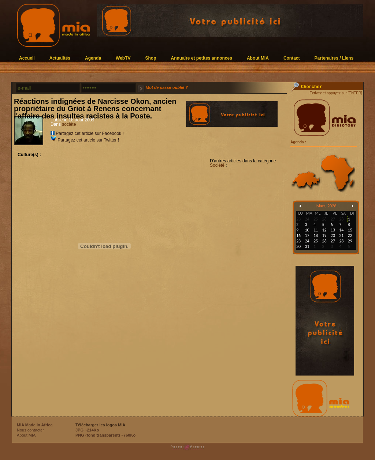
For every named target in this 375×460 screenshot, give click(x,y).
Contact (291, 58)
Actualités (59, 58)
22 (350, 235)
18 (315, 235)
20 (333, 235)
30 (298, 246)
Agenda (93, 58)
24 (307, 241)
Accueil (27, 58)
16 (298, 235)
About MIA (258, 58)
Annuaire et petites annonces (201, 58)
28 (341, 241)
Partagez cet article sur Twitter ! (85, 140)
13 (333, 230)
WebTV (123, 58)
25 (315, 241)
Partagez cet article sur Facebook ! (87, 133)
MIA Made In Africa (35, 425)
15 (350, 230)
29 (350, 241)
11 (315, 230)
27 (333, 241)
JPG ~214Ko (87, 430)
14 (341, 230)
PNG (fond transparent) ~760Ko (105, 435)
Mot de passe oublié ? (167, 87)
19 (324, 235)
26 (324, 241)
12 (324, 230)
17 (307, 235)
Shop (150, 58)
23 (298, 241)
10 (307, 230)
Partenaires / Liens (334, 58)
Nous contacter (30, 430)
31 (307, 246)
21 (341, 235)
